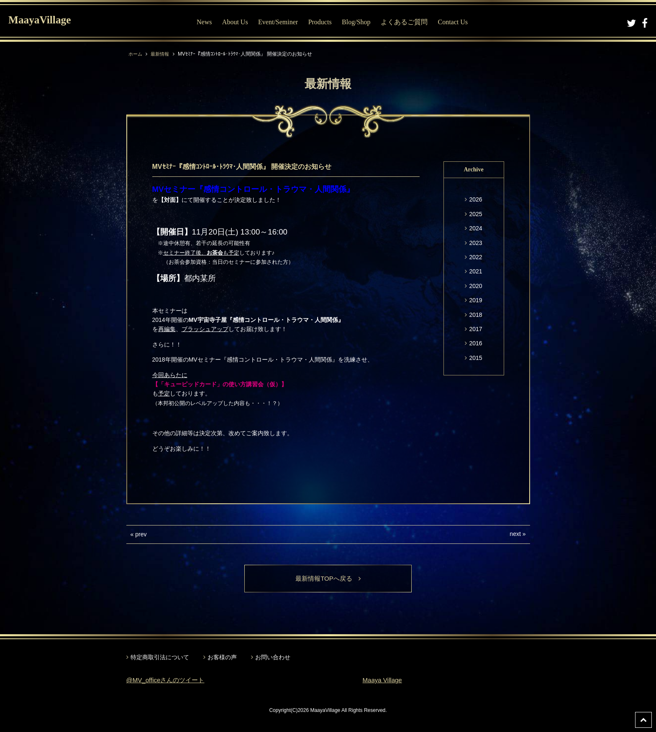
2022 (475, 257)
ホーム (136, 54)
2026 (475, 199)
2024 (475, 228)
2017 (475, 329)
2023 (475, 243)
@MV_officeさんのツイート (168, 680)
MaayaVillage (45, 21)
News (204, 22)
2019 (475, 300)
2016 (475, 343)
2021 (475, 271)
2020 (475, 286)
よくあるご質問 (404, 22)
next (515, 534)
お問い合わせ (272, 657)
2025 (475, 214)
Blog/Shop (356, 22)
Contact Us (453, 22)
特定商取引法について (160, 657)
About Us (235, 22)
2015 (475, 358)
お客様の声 (222, 657)
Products (320, 22)
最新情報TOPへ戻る (328, 578)
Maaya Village (384, 680)
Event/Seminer (278, 22)
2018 (475, 314)
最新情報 (162, 54)
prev (140, 534)
